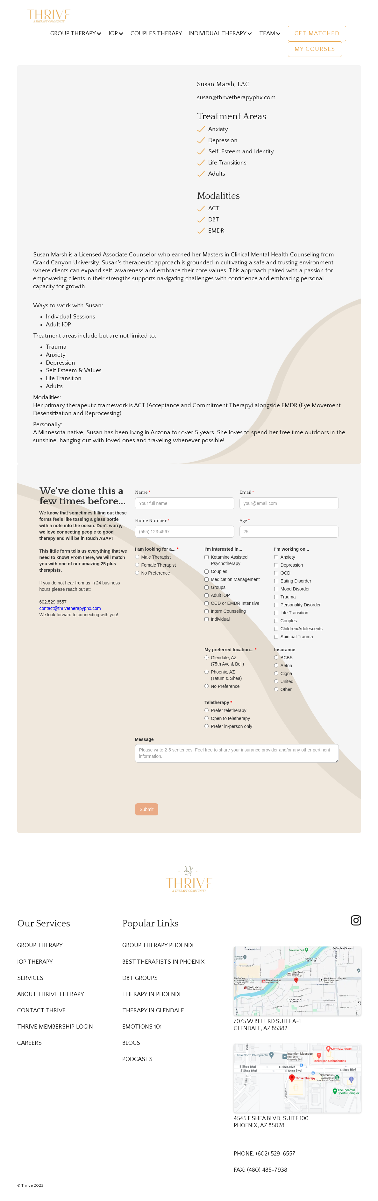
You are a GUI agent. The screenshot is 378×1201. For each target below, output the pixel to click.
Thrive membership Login (55, 1026)
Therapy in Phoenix (151, 994)
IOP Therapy (35, 962)
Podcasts (137, 1059)
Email (245, 492)
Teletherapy (216, 702)
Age (243, 520)
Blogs (131, 1043)
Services (30, 978)
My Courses (315, 49)
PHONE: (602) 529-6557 (265, 1153)
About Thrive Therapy (50, 994)
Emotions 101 (142, 1026)
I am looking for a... (155, 549)
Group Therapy (40, 945)
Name (141, 492)
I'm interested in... (223, 549)
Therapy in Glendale (153, 1010)
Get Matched (317, 33)
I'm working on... (291, 549)
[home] (49, 15)
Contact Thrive (41, 1010)
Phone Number (151, 520)
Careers (29, 1043)
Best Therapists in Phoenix (163, 962)
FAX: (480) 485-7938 (260, 1170)
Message (144, 739)
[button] (76, 33)
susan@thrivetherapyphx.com (236, 97)
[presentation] (183, 783)
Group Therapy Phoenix (158, 945)
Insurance (284, 649)
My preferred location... (228, 649)
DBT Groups (140, 978)
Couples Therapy (156, 33)
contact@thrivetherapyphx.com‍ (70, 608)
